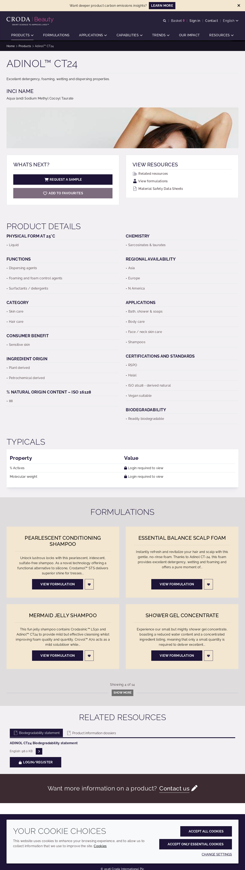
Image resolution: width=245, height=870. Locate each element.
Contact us (174, 788)
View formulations (150, 181)
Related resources (150, 174)
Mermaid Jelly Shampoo (63, 615)
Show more (122, 692)
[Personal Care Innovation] (31, 20)
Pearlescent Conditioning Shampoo (63, 541)
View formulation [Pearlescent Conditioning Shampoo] (57, 584)
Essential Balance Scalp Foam (182, 538)
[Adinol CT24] (62, 193)
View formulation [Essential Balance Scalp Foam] (177, 584)
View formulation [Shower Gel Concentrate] (177, 656)
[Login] (89, 584)
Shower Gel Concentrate (182, 615)
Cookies (100, 846)
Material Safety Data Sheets (158, 189)
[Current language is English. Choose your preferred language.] (230, 20)
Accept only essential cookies (196, 844)
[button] (22, 36)
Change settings (217, 854)
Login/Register (35, 762)
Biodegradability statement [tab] (36, 733)
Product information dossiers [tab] (91, 733)
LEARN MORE (162, 6)
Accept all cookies (206, 831)
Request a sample (63, 179)
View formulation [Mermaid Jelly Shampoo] (57, 656)
